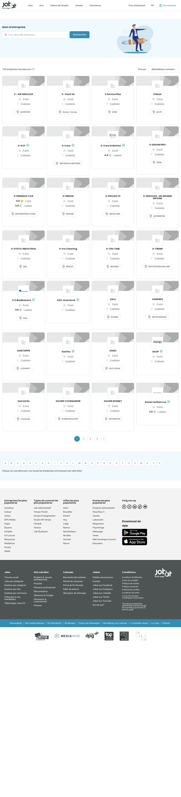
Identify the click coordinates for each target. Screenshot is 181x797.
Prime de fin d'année (73, 585)
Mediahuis (9, 543)
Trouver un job (11, 577)
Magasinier (98, 523)
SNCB (7, 551)
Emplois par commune (15, 593)
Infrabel (8, 531)
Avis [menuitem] (41, 5)
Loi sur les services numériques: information (132, 597)
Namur (66, 527)
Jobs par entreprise (13, 581)
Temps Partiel (40, 511)
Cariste (96, 515)
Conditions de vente (130, 593)
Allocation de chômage (74, 593)
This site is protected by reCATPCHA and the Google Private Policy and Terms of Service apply (134, 607)
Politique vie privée (130, 586)
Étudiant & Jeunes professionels (43, 578)
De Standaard (54, 623)
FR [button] (152, 5)
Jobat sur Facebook (102, 585)
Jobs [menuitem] (30, 5)
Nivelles (67, 535)
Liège (65, 523)
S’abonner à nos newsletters (12, 598)
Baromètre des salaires (74, 577)
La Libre (155, 623)
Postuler (38, 583)
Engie (7, 523)
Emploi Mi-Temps (42, 519)
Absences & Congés (43, 595)
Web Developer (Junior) (104, 539)
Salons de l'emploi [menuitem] (59, 5)
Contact (96, 581)
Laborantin (98, 519)
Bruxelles (67, 511)
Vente (95, 535)
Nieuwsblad (16, 623)
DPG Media (10, 519)
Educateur (98, 543)
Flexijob (38, 523)
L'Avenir (166, 623)
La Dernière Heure (139, 623)
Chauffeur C (99, 511)
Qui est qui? (98, 605)
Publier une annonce (103, 577)
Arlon (65, 508)
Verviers (67, 539)
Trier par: (142, 69)
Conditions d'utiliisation (132, 577)
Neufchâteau (69, 531)
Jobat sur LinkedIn (102, 593)
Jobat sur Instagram (103, 589)
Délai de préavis (71, 589)
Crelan (7, 515)
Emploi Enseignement (44, 515)
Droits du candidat (130, 580)
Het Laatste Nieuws (34, 623)
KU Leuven (9, 535)
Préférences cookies (130, 589)
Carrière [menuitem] (79, 5)
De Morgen (70, 623)
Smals (7, 547)
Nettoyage (98, 531)
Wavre (66, 543)
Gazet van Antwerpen (89, 623)
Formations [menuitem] (95, 5)
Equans (8, 527)
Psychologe (98, 527)
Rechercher (79, 34)
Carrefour (9, 508)
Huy (65, 519)
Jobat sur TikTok (101, 597)
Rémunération (41, 591)
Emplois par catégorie (15, 585)
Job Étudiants (41, 531)
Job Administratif (42, 508)
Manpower (9, 539)
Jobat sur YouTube (102, 601)
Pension (38, 605)
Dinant (66, 515)
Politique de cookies (130, 583)
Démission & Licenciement (40, 600)
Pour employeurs (137, 5)
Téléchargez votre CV (14, 603)
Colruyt (7, 511)
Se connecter (167, 5)
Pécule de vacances (73, 581)
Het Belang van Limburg (115, 623)
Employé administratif (103, 508)
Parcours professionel (44, 587)
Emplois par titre (12, 589)
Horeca (37, 527)
